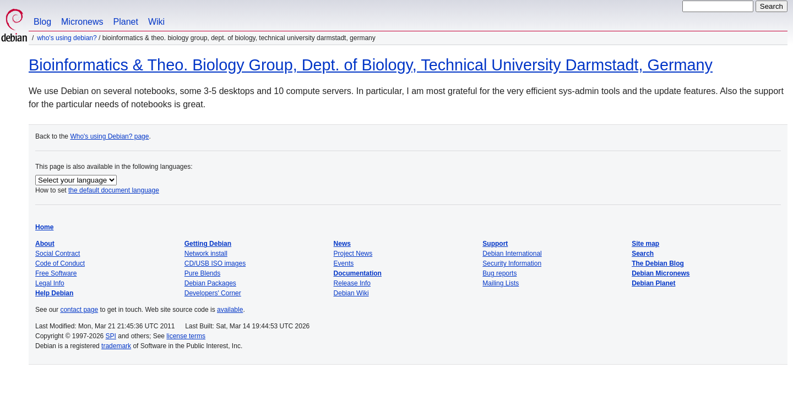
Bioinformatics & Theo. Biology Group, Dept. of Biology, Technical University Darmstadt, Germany (371, 65)
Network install (205, 253)
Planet (125, 21)
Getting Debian (207, 244)
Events (344, 263)
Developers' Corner (212, 293)
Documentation (358, 273)
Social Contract (57, 253)
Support (495, 244)
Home (44, 227)
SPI (111, 336)
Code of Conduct (60, 263)
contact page (79, 310)
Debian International (511, 253)
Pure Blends (202, 273)
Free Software (56, 273)
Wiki (156, 21)
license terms (185, 336)
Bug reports (499, 273)
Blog (42, 21)
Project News (353, 253)
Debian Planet (653, 283)
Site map (645, 244)
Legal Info (49, 283)
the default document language (113, 190)
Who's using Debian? (66, 38)
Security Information (511, 263)
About (45, 244)
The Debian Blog (658, 263)
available (230, 310)
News (342, 244)
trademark (116, 346)
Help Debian (54, 293)
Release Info (352, 283)
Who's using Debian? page (109, 136)
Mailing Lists (500, 283)
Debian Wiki (351, 293)
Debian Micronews (660, 273)
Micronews (82, 21)
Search (643, 253)
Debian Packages (210, 283)
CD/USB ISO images (215, 263)
